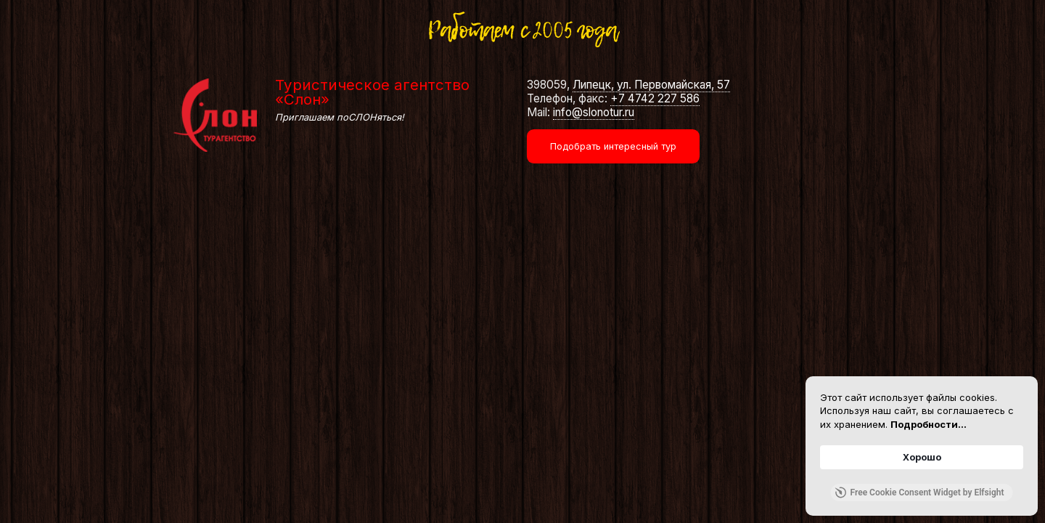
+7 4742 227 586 (655, 98)
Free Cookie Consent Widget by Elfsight (919, 492)
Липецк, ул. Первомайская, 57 (651, 85)
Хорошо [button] (922, 457)
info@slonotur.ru (593, 112)
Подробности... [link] (928, 424)
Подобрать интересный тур (613, 146)
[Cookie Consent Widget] (922, 446)
